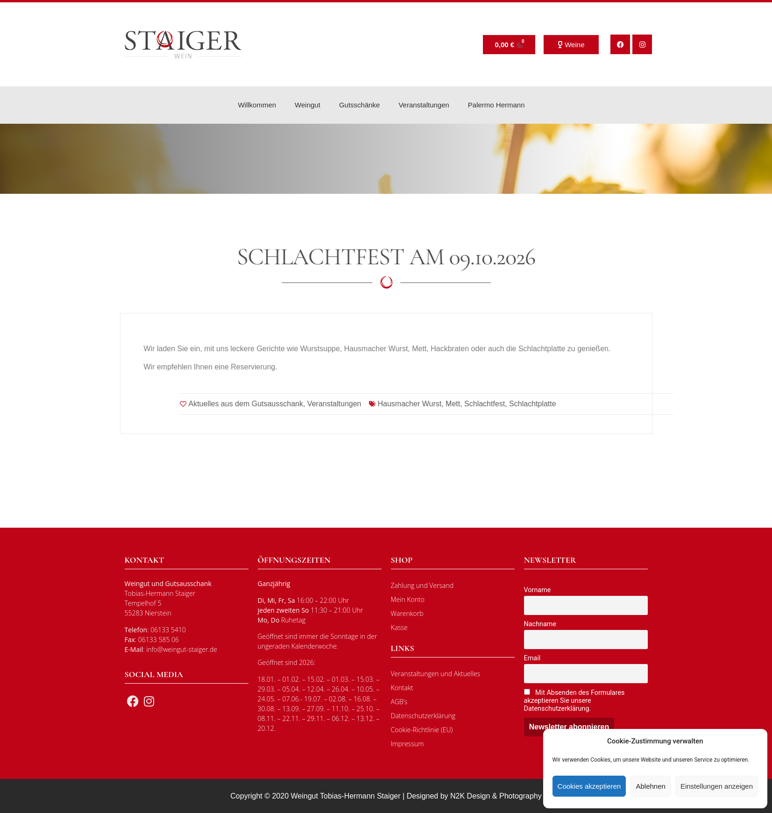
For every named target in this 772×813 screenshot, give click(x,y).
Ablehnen (650, 786)
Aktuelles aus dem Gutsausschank (446, 421)
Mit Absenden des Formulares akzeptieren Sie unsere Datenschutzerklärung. (574, 701)
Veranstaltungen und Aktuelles (436, 673)
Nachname (540, 624)
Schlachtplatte (733, 421)
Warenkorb (407, 613)
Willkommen (257, 105)
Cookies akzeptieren (589, 786)
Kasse (399, 627)
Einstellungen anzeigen (716, 786)
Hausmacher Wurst (610, 421)
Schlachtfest (685, 421)
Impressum (407, 743)
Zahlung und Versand (422, 585)
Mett (653, 421)
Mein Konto (408, 599)
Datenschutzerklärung (423, 715)
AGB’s (399, 701)
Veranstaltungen (423, 105)
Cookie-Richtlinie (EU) (422, 729)
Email (532, 658)
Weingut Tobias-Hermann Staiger (346, 796)
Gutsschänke (359, 105)
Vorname (537, 590)
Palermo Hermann (496, 105)
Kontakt (402, 687)
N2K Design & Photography (496, 796)
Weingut (307, 105)
